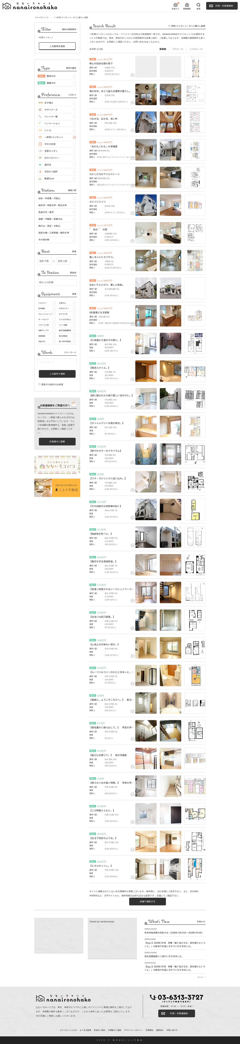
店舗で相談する (147, 901)
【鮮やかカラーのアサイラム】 (105, 451)
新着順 (162, 49)
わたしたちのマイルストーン (104, 174)
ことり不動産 (96, 38)
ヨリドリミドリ (97, 202)
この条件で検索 (57, 374)
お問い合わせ (139, 42)
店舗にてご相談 (164, 895)
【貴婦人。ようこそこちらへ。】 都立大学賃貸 (115, 700)
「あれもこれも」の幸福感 (103, 146)
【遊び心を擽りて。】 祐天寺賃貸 (108, 755)
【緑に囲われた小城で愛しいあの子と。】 (111, 395)
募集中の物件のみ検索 (50, 384)
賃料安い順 (177, 49)
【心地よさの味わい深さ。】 (104, 644)
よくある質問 (85, 1030)
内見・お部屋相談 (224, 6)
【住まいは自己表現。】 (102, 617)
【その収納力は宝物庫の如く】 (105, 506)
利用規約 (149, 1030)
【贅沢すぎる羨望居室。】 (103, 561)
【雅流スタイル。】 (100, 368)
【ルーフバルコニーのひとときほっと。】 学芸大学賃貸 (119, 672)
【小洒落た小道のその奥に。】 (105, 340)
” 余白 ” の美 (98, 229)
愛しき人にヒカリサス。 (102, 257)
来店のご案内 (99, 1030)
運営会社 (160, 1030)
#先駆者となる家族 (99, 312)
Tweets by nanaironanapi (101, 921)
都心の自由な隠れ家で (101, 63)
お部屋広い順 (196, 49)
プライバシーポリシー (133, 1030)
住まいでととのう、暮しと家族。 (106, 285)
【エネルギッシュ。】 (101, 866)
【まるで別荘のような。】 (103, 838)
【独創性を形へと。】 (101, 534)
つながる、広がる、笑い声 (103, 119)
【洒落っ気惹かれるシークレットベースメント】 (115, 589)
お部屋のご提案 (57, 442)
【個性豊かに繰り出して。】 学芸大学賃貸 (112, 727)
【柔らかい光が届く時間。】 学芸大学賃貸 (112, 783)
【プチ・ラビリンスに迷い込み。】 (108, 478)
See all (200, 977)
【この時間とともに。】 (102, 810)
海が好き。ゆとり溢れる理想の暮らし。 (110, 91)
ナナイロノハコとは (68, 1030)
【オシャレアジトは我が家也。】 (106, 423)
